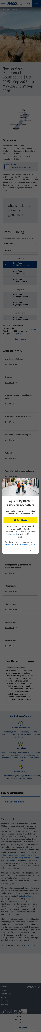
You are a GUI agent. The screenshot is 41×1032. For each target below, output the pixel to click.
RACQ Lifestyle (12, 534)
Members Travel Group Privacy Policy (20, 545)
